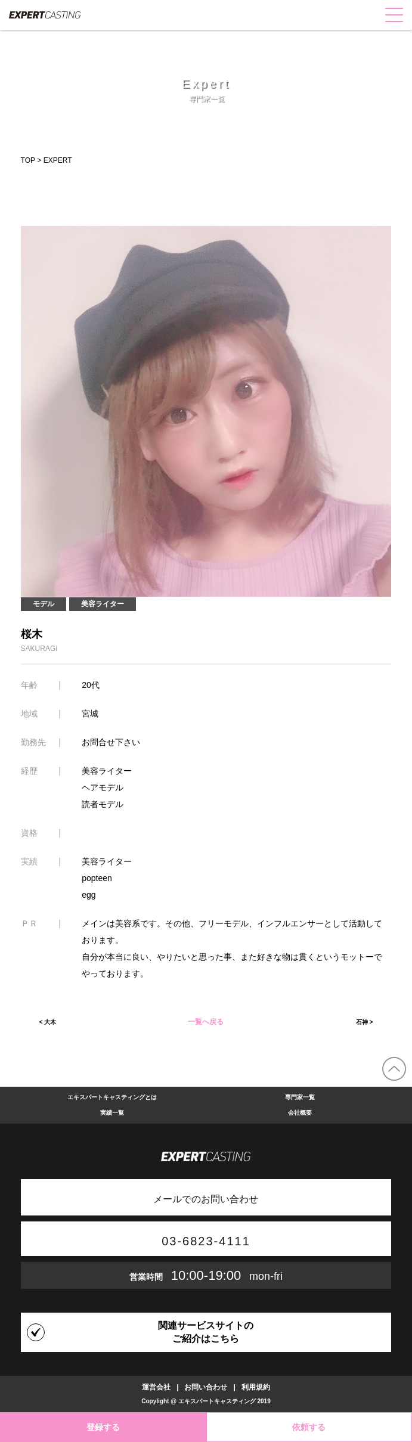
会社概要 (300, 1112)
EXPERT (58, 160)
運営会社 (156, 1387)
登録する (103, 1427)
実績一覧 (112, 1112)
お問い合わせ (205, 1387)
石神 (362, 1022)
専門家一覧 (300, 1097)
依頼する (309, 1427)
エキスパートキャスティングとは (112, 1097)
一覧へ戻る (206, 1022)
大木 (50, 1022)
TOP (28, 160)
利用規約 (255, 1387)
